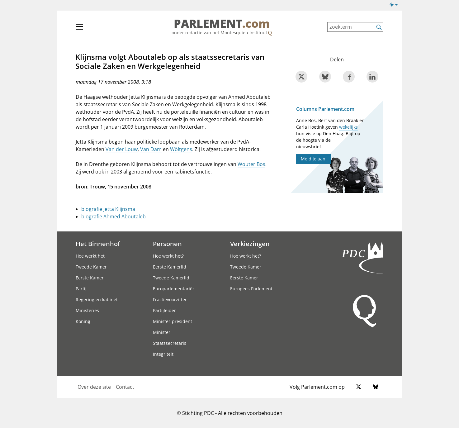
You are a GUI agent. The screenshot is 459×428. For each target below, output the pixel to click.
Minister (161, 332)
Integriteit (163, 354)
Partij (81, 289)
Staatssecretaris (169, 343)
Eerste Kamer (90, 278)
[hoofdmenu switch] (79, 29)
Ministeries (87, 310)
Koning (83, 321)
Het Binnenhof (98, 243)
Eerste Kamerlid (169, 267)
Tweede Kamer (91, 267)
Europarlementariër (173, 289)
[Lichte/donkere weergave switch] (396, 5)
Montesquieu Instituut (243, 33)
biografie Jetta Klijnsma (108, 209)
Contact (125, 386)
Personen (167, 243)
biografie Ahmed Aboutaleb (113, 216)
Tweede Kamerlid (171, 278)
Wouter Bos (251, 164)
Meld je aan (313, 159)
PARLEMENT (222, 23)
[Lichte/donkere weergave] (396, 6)
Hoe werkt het (90, 256)
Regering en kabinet (97, 299)
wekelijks (348, 127)
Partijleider (164, 310)
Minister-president (172, 321)
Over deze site (94, 386)
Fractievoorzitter (170, 299)
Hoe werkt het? (168, 256)
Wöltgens (181, 149)
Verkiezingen (250, 243)
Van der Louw (122, 149)
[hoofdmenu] (100, 29)
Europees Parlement (251, 289)
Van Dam (151, 149)
